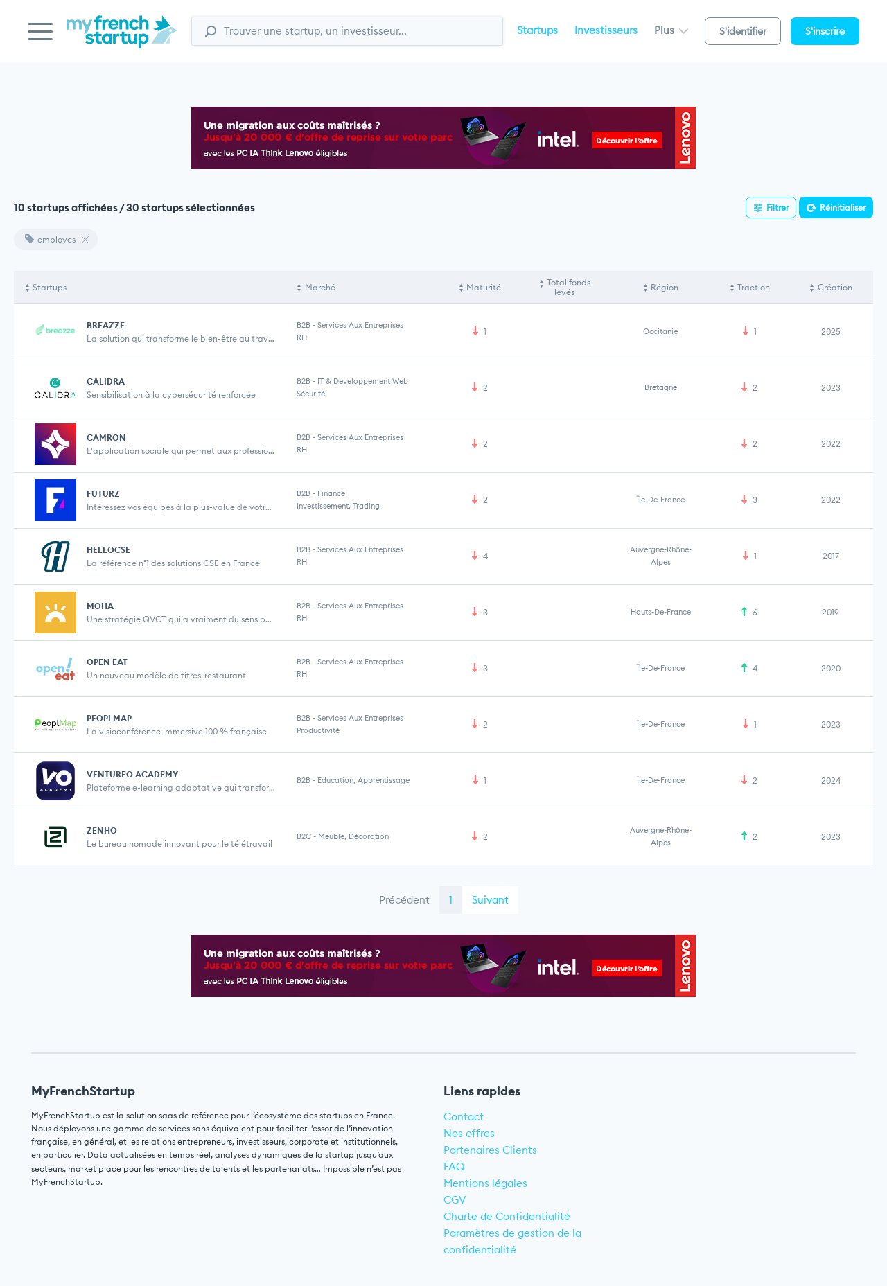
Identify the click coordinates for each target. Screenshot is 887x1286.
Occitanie (660, 331)
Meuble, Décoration (353, 836)
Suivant (490, 899)
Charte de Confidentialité (507, 1216)
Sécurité (311, 393)
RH (302, 337)
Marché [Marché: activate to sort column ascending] (320, 287)
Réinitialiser (843, 207)
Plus (671, 30)
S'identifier (742, 31)
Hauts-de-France (661, 612)
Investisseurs (606, 30)
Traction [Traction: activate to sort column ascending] (753, 287)
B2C (304, 836)
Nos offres (469, 1133)
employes (50, 239)
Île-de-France (661, 499)
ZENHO (102, 830)
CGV (455, 1199)
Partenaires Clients (490, 1149)
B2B (303, 325)
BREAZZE (106, 325)
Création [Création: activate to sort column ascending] (835, 287)
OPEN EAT (107, 662)
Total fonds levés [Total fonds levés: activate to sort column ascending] (568, 287)
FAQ (454, 1166)
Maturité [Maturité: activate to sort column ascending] (483, 287)
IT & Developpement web (362, 381)
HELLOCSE (108, 550)
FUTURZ (103, 493)
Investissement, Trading (338, 506)
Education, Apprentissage (363, 780)
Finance (331, 493)
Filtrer (777, 207)
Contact (464, 1116)
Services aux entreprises (360, 325)
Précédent (404, 899)
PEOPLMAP (109, 718)
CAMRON (106, 437)
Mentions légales (485, 1183)
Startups (537, 30)
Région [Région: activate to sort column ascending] (664, 287)
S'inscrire (825, 31)
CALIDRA (106, 381)
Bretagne (660, 387)
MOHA (100, 606)
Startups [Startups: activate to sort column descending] (50, 287)
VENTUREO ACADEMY (132, 774)
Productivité (318, 730)
